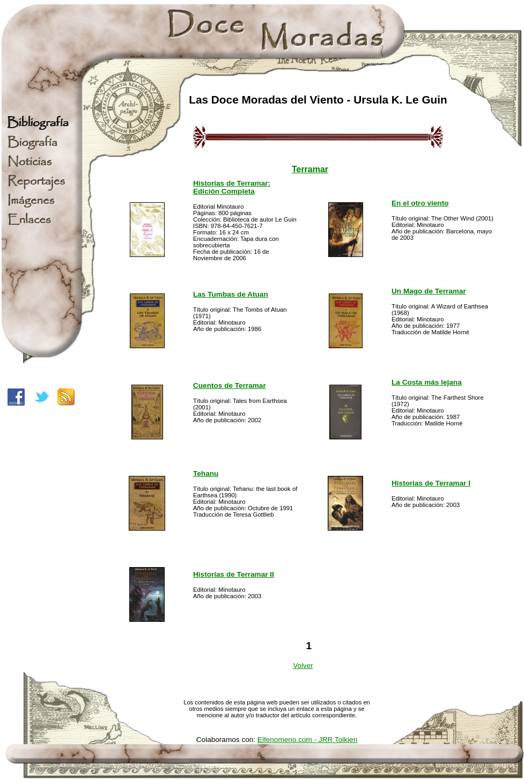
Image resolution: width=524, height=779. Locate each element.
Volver (303, 666)
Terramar (310, 169)
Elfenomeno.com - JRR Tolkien (307, 740)
